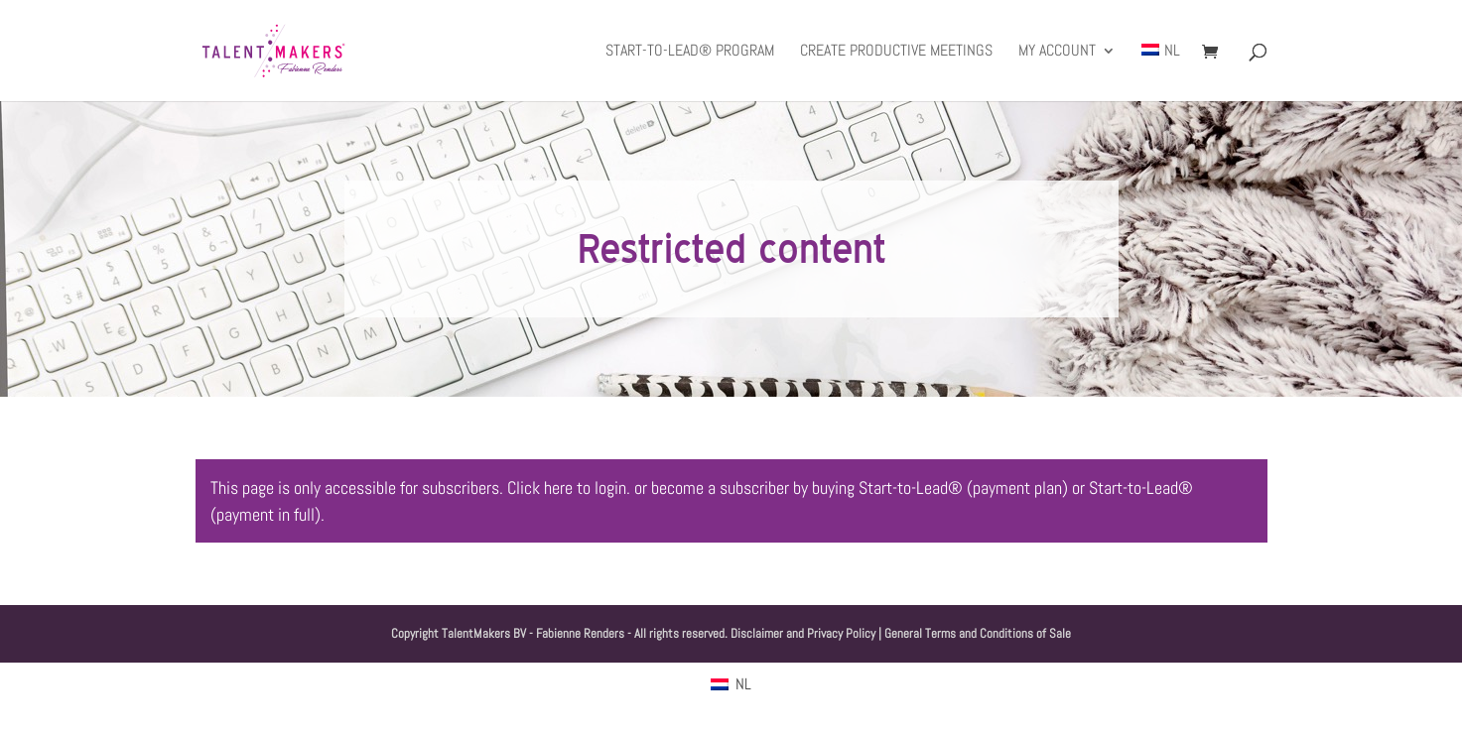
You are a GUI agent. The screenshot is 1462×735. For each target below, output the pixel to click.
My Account (1057, 52)
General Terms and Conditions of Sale (977, 633)
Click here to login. (568, 487)
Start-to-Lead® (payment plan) (963, 487)
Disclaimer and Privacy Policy (803, 633)
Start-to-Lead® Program (689, 52)
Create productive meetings (896, 52)
